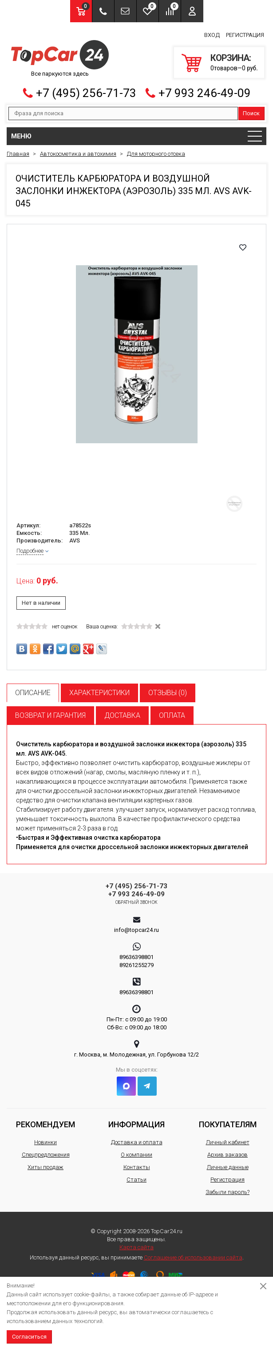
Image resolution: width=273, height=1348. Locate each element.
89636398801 (136, 957)
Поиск (251, 113)
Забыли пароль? (227, 1192)
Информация (136, 1124)
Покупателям (228, 1124)
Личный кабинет (227, 1142)
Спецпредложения (46, 1154)
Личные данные (228, 1167)
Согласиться (29, 1336)
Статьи (136, 1179)
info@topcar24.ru (136, 930)
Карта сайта (136, 1247)
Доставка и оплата (136, 1142)
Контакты (136, 1167)
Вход (212, 35)
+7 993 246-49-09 (204, 93)
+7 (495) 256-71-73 (86, 93)
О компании (136, 1154)
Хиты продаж (45, 1167)
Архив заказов (227, 1154)
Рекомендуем (45, 1124)
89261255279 (136, 965)
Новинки (45, 1142)
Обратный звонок (136, 902)
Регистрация (245, 35)
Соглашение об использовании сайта (193, 1257)
